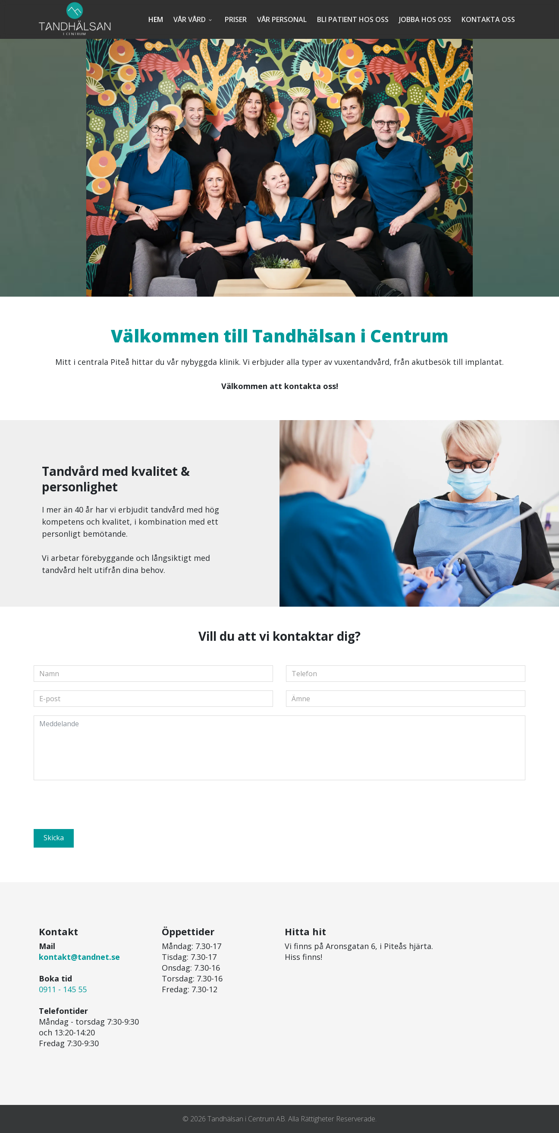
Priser (236, 19)
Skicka (54, 837)
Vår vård (189, 19)
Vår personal (282, 19)
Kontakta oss (488, 19)
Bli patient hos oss (353, 19)
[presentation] (99, 806)
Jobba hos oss (425, 19)
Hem (155, 19)
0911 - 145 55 (63, 989)
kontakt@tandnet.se (79, 957)
